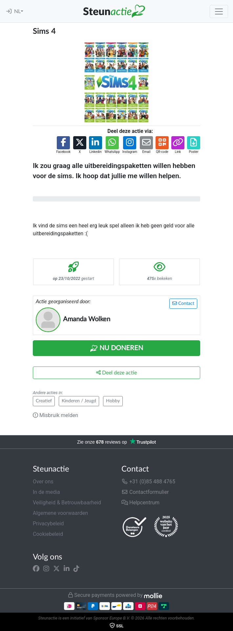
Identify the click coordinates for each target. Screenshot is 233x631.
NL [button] (17, 11)
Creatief (44, 401)
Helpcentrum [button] (140, 502)
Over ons (43, 481)
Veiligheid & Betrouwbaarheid (67, 502)
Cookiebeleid (48, 534)
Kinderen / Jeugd (79, 401)
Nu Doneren (116, 348)
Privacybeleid (48, 523)
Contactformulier (145, 492)
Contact (183, 303)
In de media (46, 492)
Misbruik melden (55, 415)
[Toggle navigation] (219, 11)
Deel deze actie (116, 372)
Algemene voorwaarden (60, 513)
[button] (63, 145)
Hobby (113, 401)
